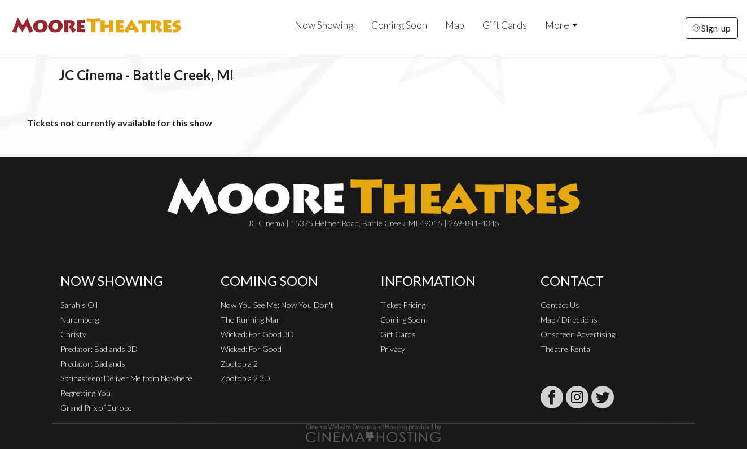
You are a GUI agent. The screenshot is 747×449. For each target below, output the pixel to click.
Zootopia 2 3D (245, 378)
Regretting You (85, 393)
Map (454, 25)
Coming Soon (399, 25)
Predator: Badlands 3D (99, 349)
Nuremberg (79, 319)
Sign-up (712, 28)
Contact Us (560, 305)
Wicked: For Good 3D (257, 334)
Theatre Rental (566, 349)
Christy (73, 334)
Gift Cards (504, 25)
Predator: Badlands (92, 363)
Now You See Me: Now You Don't (277, 305)
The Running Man (251, 319)
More (557, 25)
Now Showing (324, 25)
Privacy (392, 349)
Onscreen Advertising (578, 334)
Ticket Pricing (402, 305)
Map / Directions (569, 319)
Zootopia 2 (239, 363)
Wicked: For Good (251, 349)
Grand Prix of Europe (96, 407)
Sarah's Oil (79, 305)
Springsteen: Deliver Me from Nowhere (126, 378)
